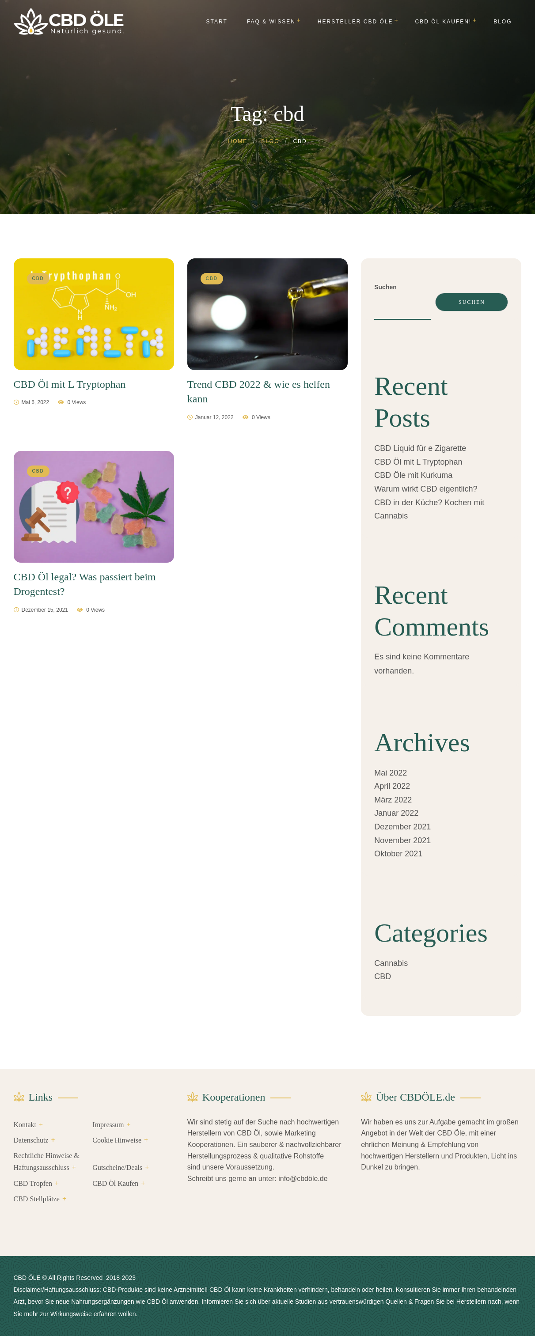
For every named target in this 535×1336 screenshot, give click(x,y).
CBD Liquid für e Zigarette (420, 448)
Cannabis (391, 963)
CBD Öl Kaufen (115, 1183)
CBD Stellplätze (37, 1199)
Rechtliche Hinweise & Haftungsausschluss (47, 1161)
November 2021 (402, 840)
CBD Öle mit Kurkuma (413, 475)
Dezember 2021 (402, 826)
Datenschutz (31, 1140)
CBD (382, 976)
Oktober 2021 (398, 853)
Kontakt (25, 1124)
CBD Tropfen (33, 1183)
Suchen (385, 287)
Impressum (108, 1124)
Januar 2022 (396, 813)
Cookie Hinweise (116, 1140)
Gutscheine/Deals (117, 1167)
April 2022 (392, 786)
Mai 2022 (390, 772)
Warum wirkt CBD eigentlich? (425, 488)
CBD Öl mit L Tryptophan (418, 462)
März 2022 (393, 799)
